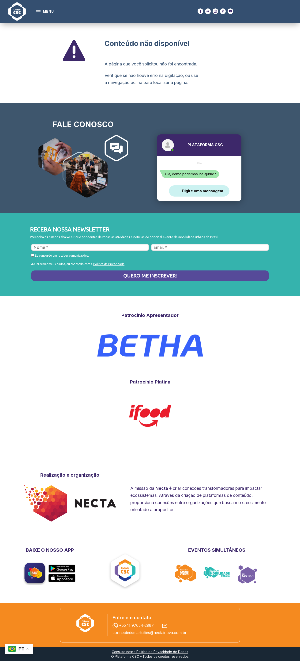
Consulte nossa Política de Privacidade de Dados (150, 652)
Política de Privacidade (108, 264)
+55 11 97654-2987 (134, 625)
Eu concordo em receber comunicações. (60, 255)
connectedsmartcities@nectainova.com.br (149, 632)
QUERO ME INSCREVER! (150, 275)
